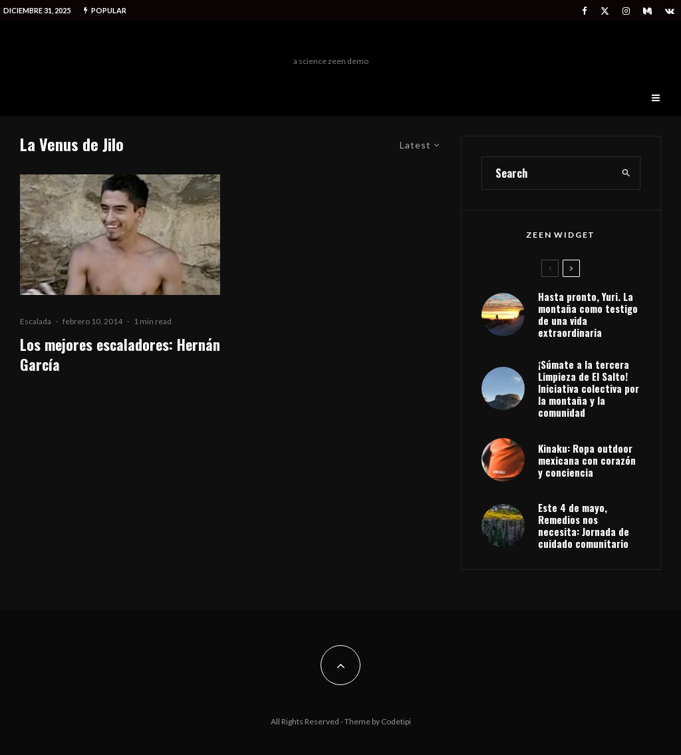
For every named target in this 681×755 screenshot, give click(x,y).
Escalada (35, 321)
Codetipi (396, 721)
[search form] (547, 173)
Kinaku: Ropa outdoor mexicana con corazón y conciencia (587, 460)
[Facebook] (584, 11)
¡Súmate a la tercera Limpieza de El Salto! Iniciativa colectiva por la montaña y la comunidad (588, 388)
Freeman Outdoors (330, 42)
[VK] (669, 11)
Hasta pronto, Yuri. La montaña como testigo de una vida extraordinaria (588, 314)
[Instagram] (626, 11)
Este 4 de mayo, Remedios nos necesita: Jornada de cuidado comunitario (583, 525)
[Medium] (647, 11)
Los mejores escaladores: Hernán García (120, 354)
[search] (626, 173)
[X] (605, 11)
